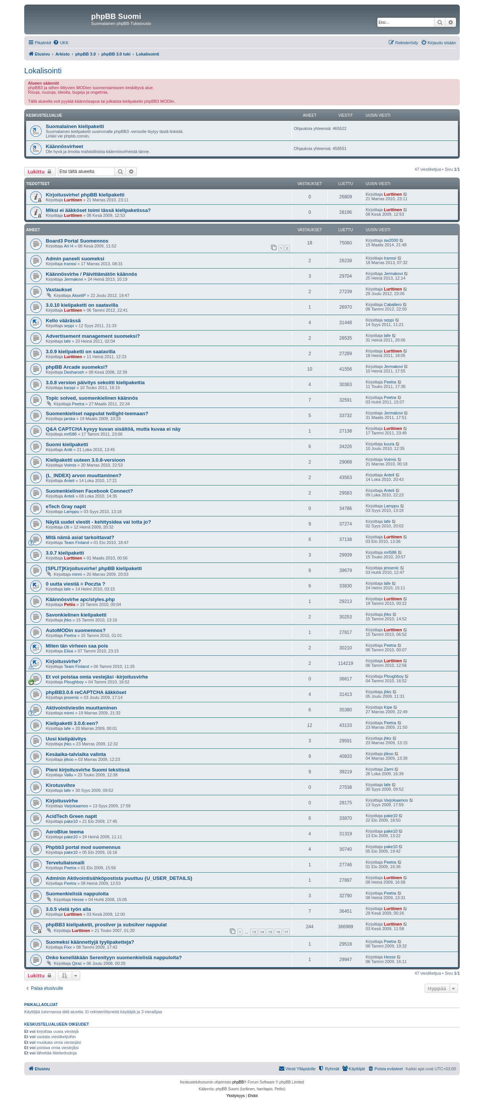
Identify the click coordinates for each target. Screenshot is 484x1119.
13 (254, 931)
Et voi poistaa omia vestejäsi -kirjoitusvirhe (97, 677)
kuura (389, 444)
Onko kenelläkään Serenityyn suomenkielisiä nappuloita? (114, 957)
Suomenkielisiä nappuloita (77, 893)
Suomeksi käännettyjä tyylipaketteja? (90, 942)
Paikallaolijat (41, 1004)
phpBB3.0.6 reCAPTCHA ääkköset (86, 692)
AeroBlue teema (65, 832)
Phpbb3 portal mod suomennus (83, 847)
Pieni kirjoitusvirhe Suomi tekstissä (88, 770)
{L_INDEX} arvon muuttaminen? (83, 475)
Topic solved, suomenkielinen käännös (92, 398)
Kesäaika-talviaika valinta (76, 754)
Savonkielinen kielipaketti (76, 615)
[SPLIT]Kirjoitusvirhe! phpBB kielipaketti (94, 568)
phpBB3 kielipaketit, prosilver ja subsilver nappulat (106, 924)
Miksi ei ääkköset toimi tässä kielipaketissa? (98, 210)
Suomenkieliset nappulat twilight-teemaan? (97, 413)
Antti (68, 449)
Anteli (69, 480)
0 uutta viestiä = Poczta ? (75, 584)
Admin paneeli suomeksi (75, 258)
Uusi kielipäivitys (66, 739)
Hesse (78, 899)
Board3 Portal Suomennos (77, 241)
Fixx (67, 947)
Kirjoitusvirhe (62, 801)
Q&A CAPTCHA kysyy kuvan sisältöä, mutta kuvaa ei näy (113, 429)
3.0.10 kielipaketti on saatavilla (82, 305)
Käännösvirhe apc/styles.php (80, 599)
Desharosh (74, 372)
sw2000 (391, 240)
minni (77, 574)
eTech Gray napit (66, 506)
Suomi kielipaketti (67, 444)
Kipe (388, 707)
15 (270, 931)
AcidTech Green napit (71, 816)
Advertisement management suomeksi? (93, 336)
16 (278, 931)
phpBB (238, 1082)
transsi (70, 263)
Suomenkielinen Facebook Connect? (89, 491)
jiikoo (68, 759)
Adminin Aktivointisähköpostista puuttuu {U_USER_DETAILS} (119, 878)
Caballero (393, 304)
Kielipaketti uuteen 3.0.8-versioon (85, 460)
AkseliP (79, 295)
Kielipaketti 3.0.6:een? (72, 723)
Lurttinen (73, 200)
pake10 (71, 821)
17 (286, 931)
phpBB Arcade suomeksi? (77, 367)
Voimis (70, 465)
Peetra (390, 382)
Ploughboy (74, 682)
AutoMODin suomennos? (75, 630)
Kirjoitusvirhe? (63, 661)
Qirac (77, 963)
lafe (67, 341)
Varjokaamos (76, 806)
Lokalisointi (43, 70)
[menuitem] (60, 42)
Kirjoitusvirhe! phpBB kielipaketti (85, 195)
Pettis (69, 604)
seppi (69, 325)
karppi (69, 387)
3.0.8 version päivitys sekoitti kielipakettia (95, 382)
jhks (67, 620)
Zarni (388, 769)
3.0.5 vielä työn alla (68, 909)
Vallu (68, 775)
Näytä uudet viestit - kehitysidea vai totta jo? (98, 522)
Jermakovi (73, 279)
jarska (69, 418)
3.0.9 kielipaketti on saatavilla (80, 351)
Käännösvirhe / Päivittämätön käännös (91, 274)
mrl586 (70, 434)
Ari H (68, 246)
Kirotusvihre (60, 785)
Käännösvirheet (64, 146)
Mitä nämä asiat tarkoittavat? (80, 537)
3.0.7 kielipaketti (65, 553)
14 (262, 931)
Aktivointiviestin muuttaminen (81, 708)
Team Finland (76, 542)
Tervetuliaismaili (65, 863)
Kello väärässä (63, 320)
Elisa (68, 651)
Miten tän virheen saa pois (77, 646)
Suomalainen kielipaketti (75, 126)
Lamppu (71, 511)
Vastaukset (59, 289)
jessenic (391, 568)
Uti (66, 527)
